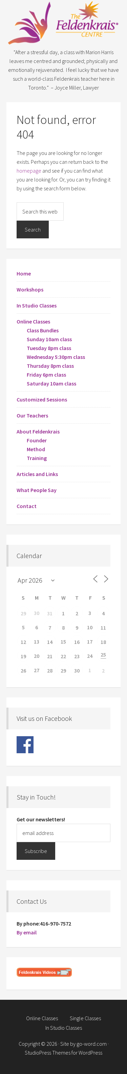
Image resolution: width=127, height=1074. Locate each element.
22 (63, 656)
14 (49, 641)
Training (37, 458)
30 (77, 670)
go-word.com (92, 1043)
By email (27, 932)
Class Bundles (43, 330)
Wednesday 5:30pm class (56, 356)
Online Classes (33, 321)
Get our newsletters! (41, 819)
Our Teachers (32, 415)
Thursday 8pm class (50, 365)
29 (23, 613)
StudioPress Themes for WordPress (63, 1052)
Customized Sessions (42, 399)
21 (49, 656)
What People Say (37, 490)
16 (77, 641)
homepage (29, 170)
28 (49, 670)
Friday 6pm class (46, 374)
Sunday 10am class (49, 339)
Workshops (30, 289)
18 (103, 641)
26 (23, 670)
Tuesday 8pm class (49, 348)
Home (24, 273)
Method (36, 449)
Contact (27, 506)
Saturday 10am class (51, 383)
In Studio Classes (37, 305)
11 (103, 627)
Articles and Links (37, 474)
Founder (37, 440)
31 (49, 613)
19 (23, 656)
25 (103, 654)
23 (77, 656)
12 (23, 641)
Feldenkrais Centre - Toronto (63, 24)
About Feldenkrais (38, 431)
